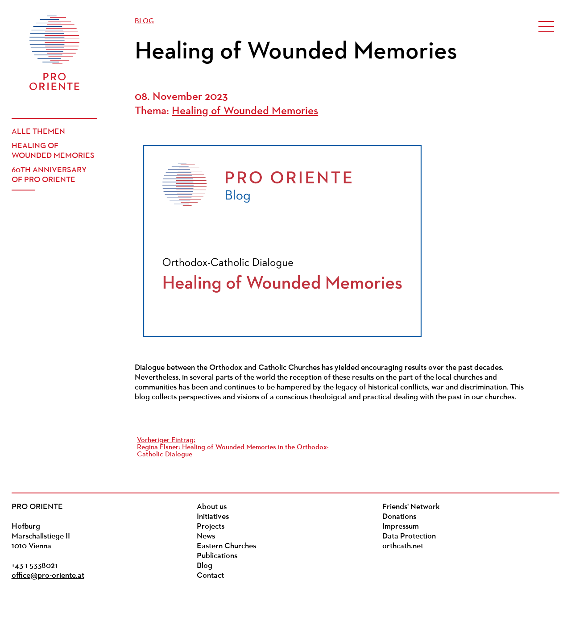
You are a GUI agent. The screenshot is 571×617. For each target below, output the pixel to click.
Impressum (400, 526)
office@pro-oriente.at (48, 575)
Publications (217, 556)
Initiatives (213, 517)
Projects (210, 526)
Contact (210, 575)
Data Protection (409, 536)
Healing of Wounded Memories (53, 151)
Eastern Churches (226, 546)
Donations (399, 517)
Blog (144, 21)
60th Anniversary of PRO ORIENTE (49, 175)
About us (212, 507)
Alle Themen (38, 132)
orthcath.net (402, 546)
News (206, 536)
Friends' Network (411, 507)
